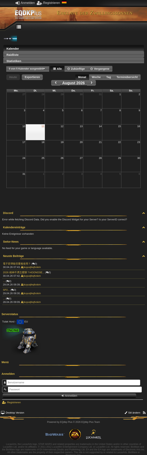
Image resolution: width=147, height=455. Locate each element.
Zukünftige (76, 68)
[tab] (73, 48)
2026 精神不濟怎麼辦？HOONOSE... (24, 272)
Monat (82, 77)
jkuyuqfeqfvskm (31, 267)
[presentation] (74, 49)
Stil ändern (132, 412)
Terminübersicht (127, 77)
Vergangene (99, 68)
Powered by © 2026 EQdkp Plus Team (73, 422)
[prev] (55, 83)
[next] (91, 83)
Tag (108, 77)
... (4, 281)
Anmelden (25, 2)
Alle (57, 68)
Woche (96, 77)
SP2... (6, 289)
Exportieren (32, 77)
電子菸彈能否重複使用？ (17, 263)
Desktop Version (12, 412)
